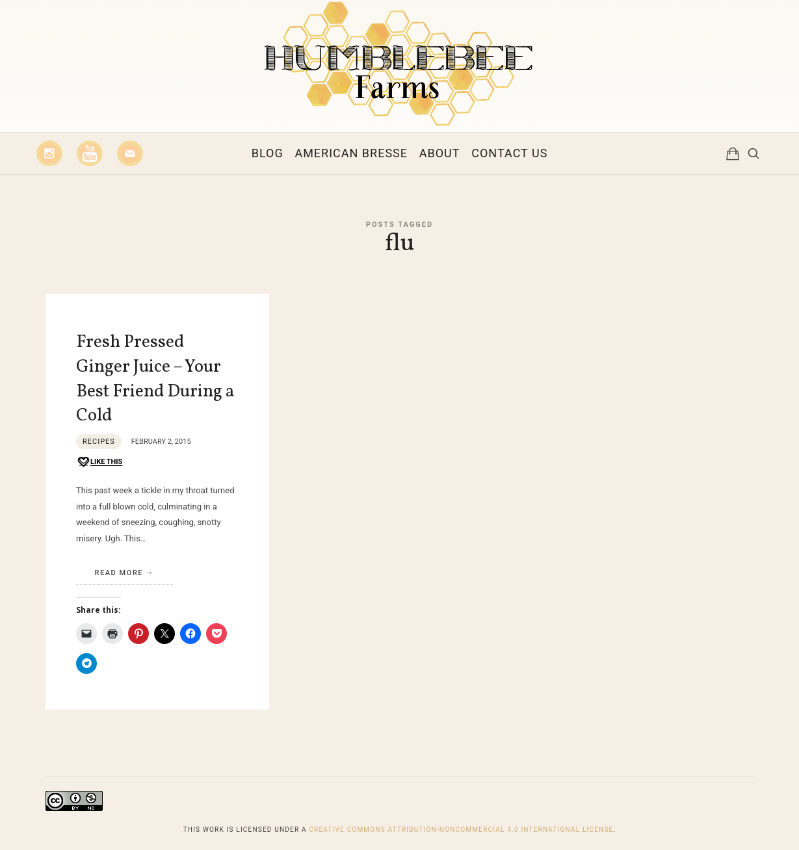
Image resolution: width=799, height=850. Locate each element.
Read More (119, 573)
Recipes (99, 441)
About (439, 153)
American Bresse (351, 153)
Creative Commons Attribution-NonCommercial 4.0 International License (461, 829)
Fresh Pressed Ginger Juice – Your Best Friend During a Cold (155, 379)
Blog (267, 153)
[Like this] (99, 462)
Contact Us (509, 153)
